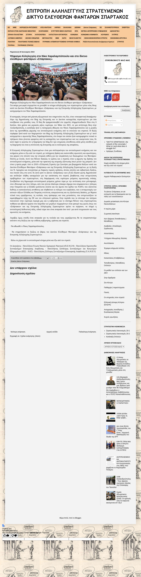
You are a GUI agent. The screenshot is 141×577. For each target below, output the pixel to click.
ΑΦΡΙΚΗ (57, 27)
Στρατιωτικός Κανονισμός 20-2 (118, 334)
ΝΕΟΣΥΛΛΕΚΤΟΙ (75, 38)
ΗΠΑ (76, 31)
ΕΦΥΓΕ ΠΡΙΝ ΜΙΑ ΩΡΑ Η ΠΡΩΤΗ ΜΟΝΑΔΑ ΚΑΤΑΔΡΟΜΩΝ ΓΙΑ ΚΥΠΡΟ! (124, 446)
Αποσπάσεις (109, 233)
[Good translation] (6, 536)
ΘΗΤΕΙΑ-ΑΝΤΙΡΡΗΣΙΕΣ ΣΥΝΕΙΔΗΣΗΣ (94, 31)
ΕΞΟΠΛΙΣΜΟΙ (43, 31)
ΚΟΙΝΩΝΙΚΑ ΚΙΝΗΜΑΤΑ (89, 35)
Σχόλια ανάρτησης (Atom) (30, 336)
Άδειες (106, 253)
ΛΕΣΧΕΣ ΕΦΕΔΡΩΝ (32, 38)
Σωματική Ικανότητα (111, 214)
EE (9, 27)
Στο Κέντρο (108, 283)
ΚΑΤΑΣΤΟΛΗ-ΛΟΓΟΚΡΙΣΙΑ (58, 35)
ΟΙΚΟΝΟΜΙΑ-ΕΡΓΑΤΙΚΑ (118, 38)
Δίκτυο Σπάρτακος (90, 27)
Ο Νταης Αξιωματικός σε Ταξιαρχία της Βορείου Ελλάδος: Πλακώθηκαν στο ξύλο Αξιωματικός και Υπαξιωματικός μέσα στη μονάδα (118, 364)
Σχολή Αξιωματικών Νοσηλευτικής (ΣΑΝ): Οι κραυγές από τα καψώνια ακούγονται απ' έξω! (118, 497)
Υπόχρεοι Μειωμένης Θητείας (115, 238)
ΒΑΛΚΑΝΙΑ (67, 27)
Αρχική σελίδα (51, 332)
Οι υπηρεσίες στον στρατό (114, 297)
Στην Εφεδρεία (109, 278)
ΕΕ (101, 27)
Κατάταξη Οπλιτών (113, 337)
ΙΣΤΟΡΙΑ (29, 35)
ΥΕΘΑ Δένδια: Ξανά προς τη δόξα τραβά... (122, 416)
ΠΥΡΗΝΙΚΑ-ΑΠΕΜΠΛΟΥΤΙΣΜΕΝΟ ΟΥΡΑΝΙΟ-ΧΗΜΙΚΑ (61, 42)
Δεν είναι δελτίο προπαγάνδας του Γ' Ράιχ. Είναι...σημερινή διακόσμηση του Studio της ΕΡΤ (118, 431)
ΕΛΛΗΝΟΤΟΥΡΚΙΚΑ (112, 27)
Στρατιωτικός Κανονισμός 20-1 (118, 331)
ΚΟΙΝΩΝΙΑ (74, 35)
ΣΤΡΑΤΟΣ (120, 42)
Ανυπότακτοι (109, 243)
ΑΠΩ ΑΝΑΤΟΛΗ (45, 27)
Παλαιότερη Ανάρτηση (87, 332)
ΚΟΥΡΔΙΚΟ (105, 35)
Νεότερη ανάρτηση (18, 332)
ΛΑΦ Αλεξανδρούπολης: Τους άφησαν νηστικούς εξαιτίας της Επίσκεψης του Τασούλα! (118, 482)
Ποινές (106, 292)
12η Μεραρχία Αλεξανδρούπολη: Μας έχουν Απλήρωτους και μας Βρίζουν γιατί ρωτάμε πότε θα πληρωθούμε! (118, 382)
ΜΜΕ (57, 38)
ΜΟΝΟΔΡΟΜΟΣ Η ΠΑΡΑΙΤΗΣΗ (123, 402)
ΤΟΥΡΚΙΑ (11, 45)
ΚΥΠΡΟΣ (115, 35)
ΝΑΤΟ (64, 38)
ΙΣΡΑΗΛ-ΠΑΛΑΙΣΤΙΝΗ (15, 35)
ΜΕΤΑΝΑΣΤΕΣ (47, 38)
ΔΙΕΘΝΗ (77, 27)
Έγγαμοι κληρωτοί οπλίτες (114, 248)
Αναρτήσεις (111, 120)
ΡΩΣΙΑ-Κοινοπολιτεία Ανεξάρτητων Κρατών (98, 42)
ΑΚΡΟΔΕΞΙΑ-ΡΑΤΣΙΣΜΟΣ (28, 27)
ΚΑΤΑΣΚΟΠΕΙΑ (40, 35)
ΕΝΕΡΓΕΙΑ (126, 27)
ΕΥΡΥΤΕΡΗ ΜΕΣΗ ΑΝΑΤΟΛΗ (61, 31)
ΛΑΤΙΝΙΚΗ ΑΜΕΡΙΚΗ (15, 38)
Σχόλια (109, 125)
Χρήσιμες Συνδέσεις (114, 151)
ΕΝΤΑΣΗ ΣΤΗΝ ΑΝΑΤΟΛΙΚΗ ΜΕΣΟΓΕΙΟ (22, 31)
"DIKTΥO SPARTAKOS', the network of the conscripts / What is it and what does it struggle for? (117, 145)
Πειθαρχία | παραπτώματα (114, 287)
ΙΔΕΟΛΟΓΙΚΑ (114, 31)
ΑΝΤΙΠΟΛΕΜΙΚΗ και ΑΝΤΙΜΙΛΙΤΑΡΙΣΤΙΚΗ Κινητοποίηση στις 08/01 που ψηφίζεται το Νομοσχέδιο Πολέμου (118, 463)
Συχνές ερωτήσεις (111, 317)
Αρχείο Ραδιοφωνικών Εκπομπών (117, 176)
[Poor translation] (14, 536)
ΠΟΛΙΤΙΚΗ (11, 42)
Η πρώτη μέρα (109, 209)
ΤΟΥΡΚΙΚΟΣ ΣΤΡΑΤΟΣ (25, 45)
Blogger (78, 518)
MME (14, 27)
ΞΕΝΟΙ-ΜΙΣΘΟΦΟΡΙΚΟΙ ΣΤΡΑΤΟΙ (95, 38)
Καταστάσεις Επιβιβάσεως (114, 258)
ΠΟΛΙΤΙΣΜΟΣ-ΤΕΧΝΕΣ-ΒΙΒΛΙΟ (28, 42)
